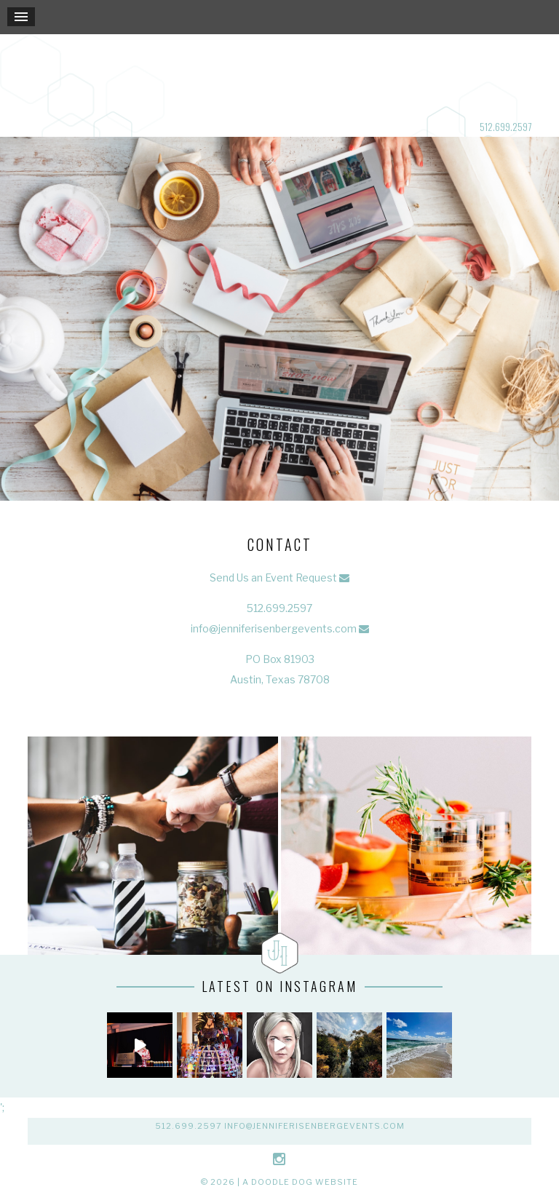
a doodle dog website (300, 1182)
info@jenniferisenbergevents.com (274, 628)
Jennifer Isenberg (279, 75)
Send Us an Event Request (273, 577)
